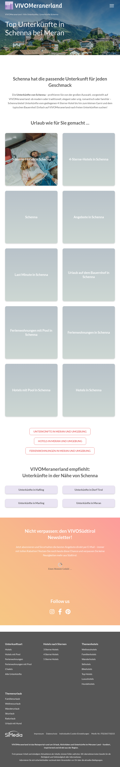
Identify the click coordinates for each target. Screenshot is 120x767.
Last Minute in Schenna (31, 275)
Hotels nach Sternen (54, 644)
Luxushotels (88, 678)
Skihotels (86, 664)
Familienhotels (89, 654)
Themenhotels (90, 644)
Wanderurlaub (12, 708)
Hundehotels (88, 683)
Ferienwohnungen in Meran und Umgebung (60, 450)
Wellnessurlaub (12, 703)
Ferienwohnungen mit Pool (18, 664)
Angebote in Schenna (89, 217)
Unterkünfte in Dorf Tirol (89, 489)
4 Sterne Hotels (51, 654)
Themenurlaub (13, 693)
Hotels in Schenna (88, 390)
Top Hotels (87, 674)
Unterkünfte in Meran (88, 503)
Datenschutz (51, 734)
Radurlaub (10, 718)
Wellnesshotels (89, 649)
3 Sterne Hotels (51, 649)
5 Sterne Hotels (51, 659)
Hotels (8, 649)
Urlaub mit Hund (13, 723)
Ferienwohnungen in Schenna (89, 332)
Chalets (9, 669)
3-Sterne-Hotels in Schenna (31, 159)
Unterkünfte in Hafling (31, 489)
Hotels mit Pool (12, 654)
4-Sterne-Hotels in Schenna (88, 159)
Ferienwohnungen (14, 659)
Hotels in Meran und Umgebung (60, 441)
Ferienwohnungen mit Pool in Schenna (31, 332)
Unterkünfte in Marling (31, 503)
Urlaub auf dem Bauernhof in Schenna (88, 275)
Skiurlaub (9, 713)
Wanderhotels (89, 659)
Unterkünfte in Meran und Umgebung (60, 431)
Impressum (39, 734)
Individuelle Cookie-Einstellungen (74, 734)
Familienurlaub (12, 698)
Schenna (31, 217)
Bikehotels (87, 669)
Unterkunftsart (13, 644)
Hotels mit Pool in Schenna (31, 390)
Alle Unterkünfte (13, 674)
